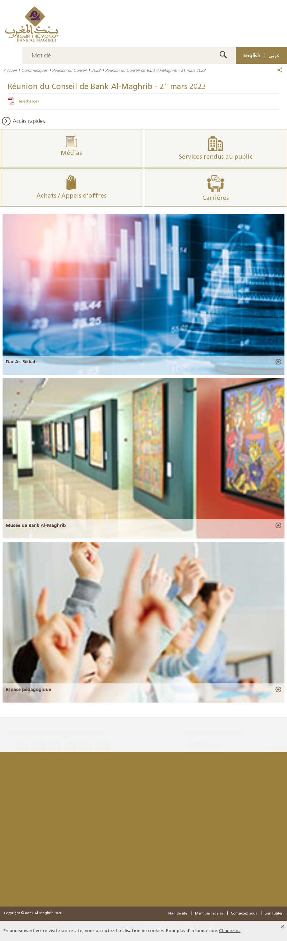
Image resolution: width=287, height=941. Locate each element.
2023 (95, 70)
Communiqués (34, 70)
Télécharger (28, 101)
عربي (274, 55)
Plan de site (177, 913)
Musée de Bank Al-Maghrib (36, 525)
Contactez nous (244, 913)
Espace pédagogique (28, 689)
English (252, 55)
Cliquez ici (229, 931)
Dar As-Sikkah (21, 362)
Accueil (10, 70)
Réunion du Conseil (69, 70)
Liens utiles (273, 913)
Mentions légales (209, 913)
